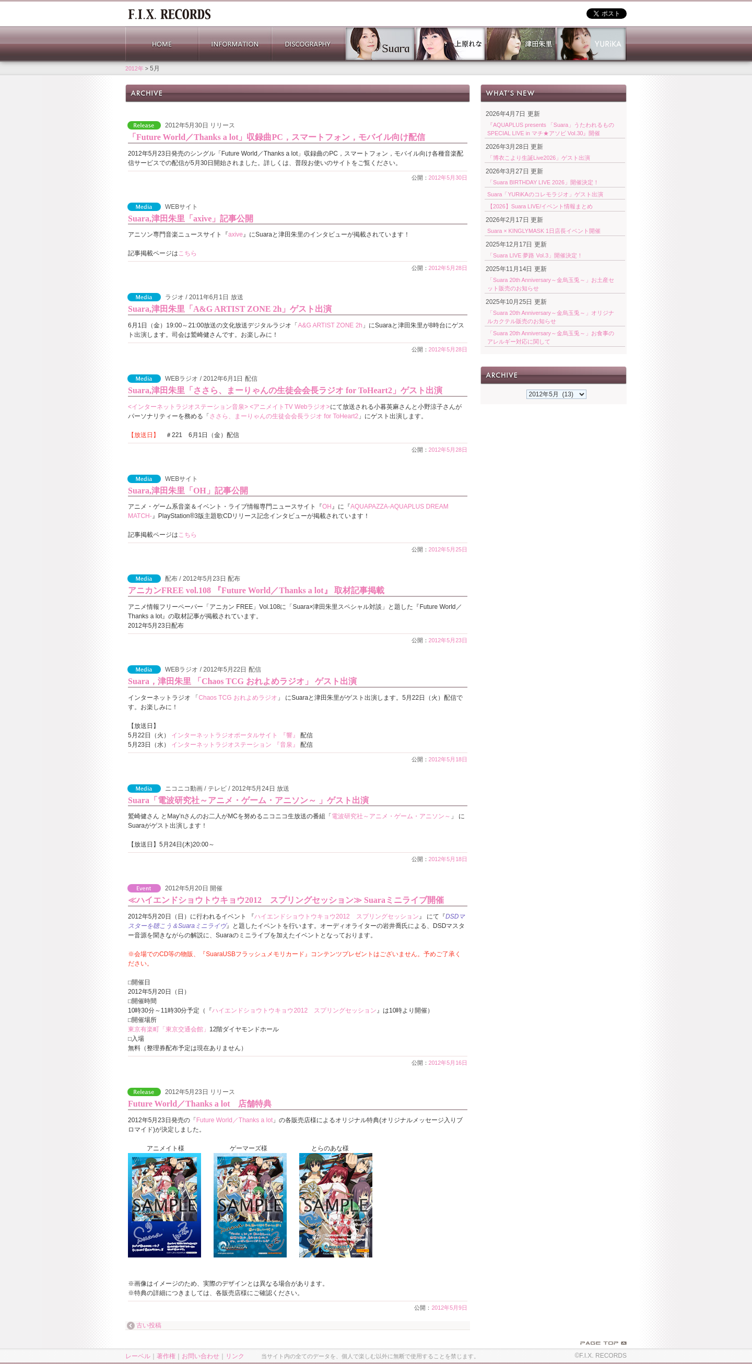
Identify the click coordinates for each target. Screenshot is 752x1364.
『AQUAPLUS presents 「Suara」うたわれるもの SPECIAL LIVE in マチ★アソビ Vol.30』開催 (550, 129)
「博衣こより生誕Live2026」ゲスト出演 (538, 158)
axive (235, 234)
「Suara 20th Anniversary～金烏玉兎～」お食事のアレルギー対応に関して (550, 337)
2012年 (134, 68)
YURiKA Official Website (591, 44)
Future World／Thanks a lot (234, 1120)
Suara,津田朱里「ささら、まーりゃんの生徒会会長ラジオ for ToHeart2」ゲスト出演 (285, 390)
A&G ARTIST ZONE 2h (330, 325)
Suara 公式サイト (380, 44)
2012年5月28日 (448, 268)
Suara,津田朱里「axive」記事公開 (190, 218)
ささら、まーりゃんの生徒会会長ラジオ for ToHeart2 (283, 416)
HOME (161, 44)
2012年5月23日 (448, 640)
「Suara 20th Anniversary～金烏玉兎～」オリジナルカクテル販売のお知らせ (550, 317)
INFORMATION (235, 44)
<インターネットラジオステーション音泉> (188, 406)
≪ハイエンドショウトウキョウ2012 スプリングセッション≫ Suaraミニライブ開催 (286, 900)
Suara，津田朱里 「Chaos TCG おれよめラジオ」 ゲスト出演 (242, 681)
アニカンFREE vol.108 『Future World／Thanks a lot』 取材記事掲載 (256, 590)
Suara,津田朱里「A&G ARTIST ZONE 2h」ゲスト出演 (230, 308)
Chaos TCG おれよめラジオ (237, 697)
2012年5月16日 (448, 1063)
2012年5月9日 (449, 1307)
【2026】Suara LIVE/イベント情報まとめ (540, 206)
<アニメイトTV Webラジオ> (289, 406)
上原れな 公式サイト (450, 44)
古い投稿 (148, 1326)
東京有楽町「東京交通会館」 (168, 1029)
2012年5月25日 (448, 549)
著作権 (166, 1356)
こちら (187, 253)
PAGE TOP (603, 1343)
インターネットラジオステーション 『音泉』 (234, 744)
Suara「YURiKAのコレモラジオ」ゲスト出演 (545, 194)
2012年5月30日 (448, 177)
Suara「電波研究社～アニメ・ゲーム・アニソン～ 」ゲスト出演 (248, 800)
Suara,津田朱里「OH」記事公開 (188, 490)
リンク (235, 1356)
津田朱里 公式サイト (521, 44)
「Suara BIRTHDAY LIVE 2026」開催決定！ (543, 182)
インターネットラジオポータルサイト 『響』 (234, 735)
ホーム (169, 13)
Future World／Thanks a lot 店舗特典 (200, 1103)
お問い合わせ (200, 1356)
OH (327, 506)
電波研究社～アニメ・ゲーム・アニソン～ (391, 816)
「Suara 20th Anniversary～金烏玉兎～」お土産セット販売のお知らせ (550, 284)
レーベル (137, 1356)
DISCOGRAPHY (308, 44)
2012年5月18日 (448, 759)
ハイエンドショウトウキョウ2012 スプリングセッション (336, 916)
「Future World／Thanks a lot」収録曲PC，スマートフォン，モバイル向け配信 (276, 137)
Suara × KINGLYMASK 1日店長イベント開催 (544, 231)
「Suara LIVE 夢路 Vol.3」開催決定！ (535, 255)
